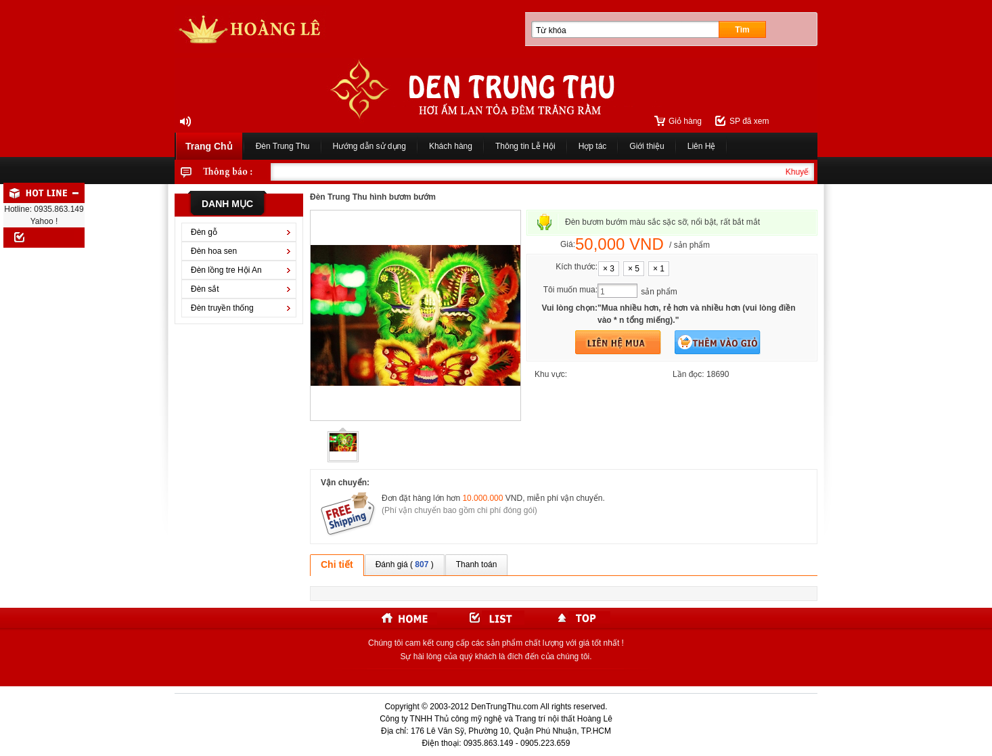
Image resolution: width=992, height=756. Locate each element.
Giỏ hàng (685, 121)
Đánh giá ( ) (405, 564)
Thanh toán (476, 564)
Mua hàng (618, 342)
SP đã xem (749, 121)
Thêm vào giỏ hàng (718, 342)
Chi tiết (337, 564)
